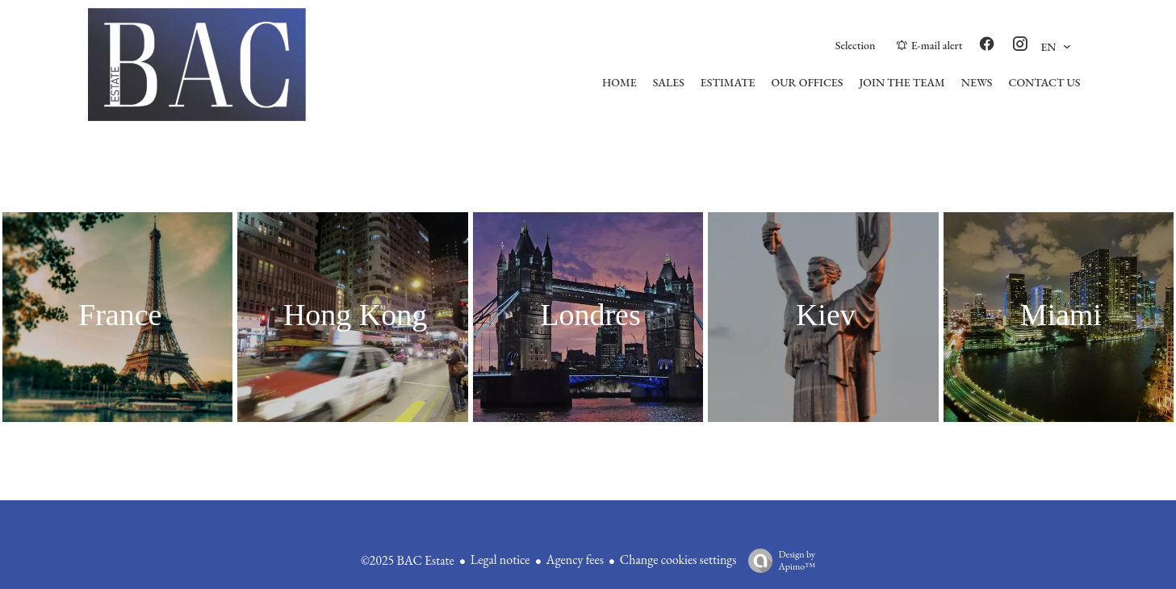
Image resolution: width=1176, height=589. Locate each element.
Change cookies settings (678, 559)
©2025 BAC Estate (407, 560)
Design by (777, 560)
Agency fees (575, 559)
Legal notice (500, 559)
